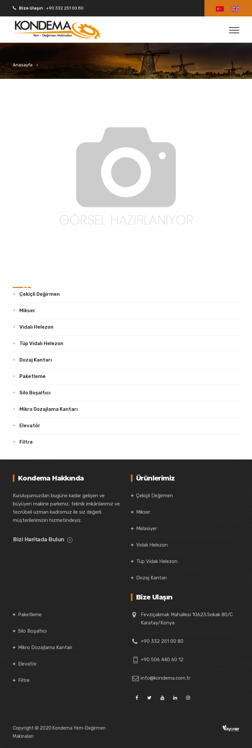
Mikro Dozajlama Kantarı (48, 409)
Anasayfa (22, 64)
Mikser (27, 311)
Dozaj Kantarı (35, 360)
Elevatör (29, 426)
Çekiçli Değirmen (39, 294)
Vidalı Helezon (36, 327)
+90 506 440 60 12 (162, 660)
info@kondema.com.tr (165, 678)
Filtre (26, 442)
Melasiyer (146, 528)
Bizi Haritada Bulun (43, 539)
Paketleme (32, 376)
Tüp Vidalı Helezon (41, 343)
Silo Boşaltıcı (35, 393)
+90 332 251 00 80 (64, 8)
